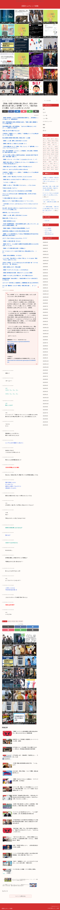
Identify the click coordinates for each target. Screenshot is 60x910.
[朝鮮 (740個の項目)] (51, 162)
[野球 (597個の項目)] (57, 167)
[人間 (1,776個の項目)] (44, 148)
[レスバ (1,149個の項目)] (49, 152)
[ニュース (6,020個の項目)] (45, 141)
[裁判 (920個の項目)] (51, 158)
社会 (17, 621)
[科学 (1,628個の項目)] (48, 148)
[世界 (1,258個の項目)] (49, 150)
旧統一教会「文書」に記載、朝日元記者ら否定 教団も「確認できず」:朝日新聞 (50, 188)
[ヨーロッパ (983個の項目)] (45, 156)
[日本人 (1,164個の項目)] (45, 152)
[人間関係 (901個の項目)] (56, 158)
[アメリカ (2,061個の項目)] (56, 144)
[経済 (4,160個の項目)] (49, 141)
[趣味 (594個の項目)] (45, 169)
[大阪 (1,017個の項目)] (57, 154)
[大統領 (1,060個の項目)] (48, 154)
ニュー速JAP (48, 228)
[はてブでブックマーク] (17, 111)
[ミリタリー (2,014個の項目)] (51, 146)
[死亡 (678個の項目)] (51, 163)
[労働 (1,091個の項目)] (44, 154)
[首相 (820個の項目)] (53, 160)
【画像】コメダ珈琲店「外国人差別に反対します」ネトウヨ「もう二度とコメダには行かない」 (50, 179)
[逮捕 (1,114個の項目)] (57, 152)
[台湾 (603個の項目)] (53, 167)
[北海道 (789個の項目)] (45, 162)
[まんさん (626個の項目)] (56, 165)
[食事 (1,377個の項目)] (57, 148)
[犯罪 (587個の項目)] (49, 169)
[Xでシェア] (5, 111)
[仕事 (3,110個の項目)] (45, 143)
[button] (36, 111)
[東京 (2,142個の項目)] (45, 144)
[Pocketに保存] (24, 111)
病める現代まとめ (49, 234)
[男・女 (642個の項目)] (45, 165)
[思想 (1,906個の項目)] (57, 146)
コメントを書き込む (20, 896)
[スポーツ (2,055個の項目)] (45, 146)
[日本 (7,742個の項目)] (53, 139)
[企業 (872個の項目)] (44, 160)
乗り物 (9, 621)
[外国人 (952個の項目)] (56, 156)
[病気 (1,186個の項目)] (57, 150)
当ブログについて (55, 906)
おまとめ (47, 220)
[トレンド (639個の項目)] (50, 165)
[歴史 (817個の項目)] (57, 160)
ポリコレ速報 (48, 230)
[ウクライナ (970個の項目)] (51, 156)
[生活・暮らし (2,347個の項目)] (55, 143)
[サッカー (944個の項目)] (45, 158)
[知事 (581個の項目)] (53, 169)
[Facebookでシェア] (11, 111)
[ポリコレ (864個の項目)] (48, 160)
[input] (51, 100)
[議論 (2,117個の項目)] (50, 144)
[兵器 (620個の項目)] (45, 167)
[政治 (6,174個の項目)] (57, 139)
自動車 (21, 621)
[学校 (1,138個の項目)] (53, 152)
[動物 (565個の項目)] (57, 169)
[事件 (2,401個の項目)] (49, 143)
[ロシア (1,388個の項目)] (52, 148)
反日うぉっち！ (48, 232)
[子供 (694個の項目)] (56, 162)
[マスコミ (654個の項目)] (56, 163)
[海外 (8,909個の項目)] (49, 139)
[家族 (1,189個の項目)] (53, 150)
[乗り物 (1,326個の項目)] (45, 150)
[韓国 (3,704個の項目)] (57, 141)
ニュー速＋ (4, 621)
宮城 (14, 621)
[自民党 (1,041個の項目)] (53, 154)
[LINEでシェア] (30, 111)
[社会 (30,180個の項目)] (45, 139)
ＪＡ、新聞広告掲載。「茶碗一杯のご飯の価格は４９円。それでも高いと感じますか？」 (50, 208)
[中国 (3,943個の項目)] (53, 141)
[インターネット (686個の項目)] (46, 163)
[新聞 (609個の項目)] (49, 167)
